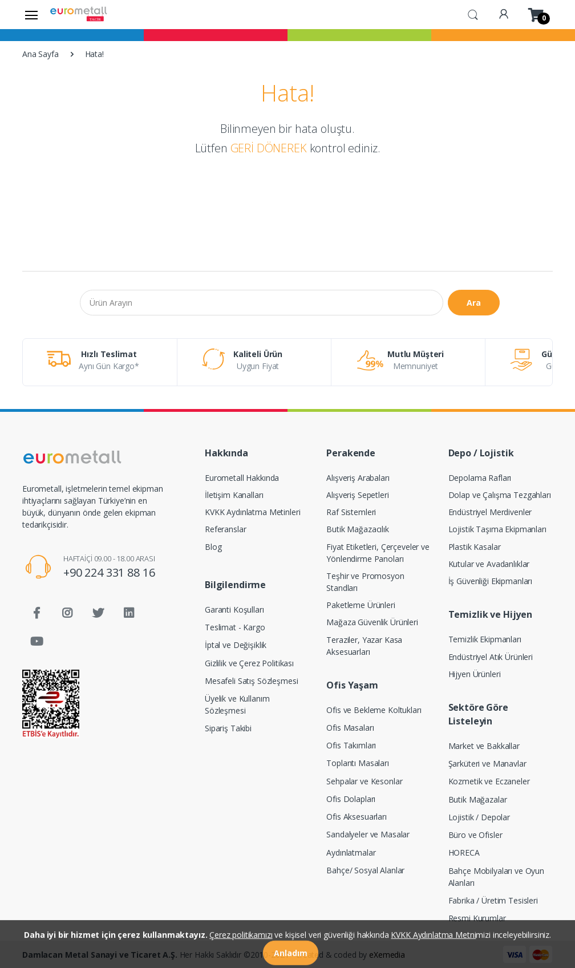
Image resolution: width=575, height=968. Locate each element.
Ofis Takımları (351, 745)
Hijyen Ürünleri (474, 674)
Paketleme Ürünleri (360, 605)
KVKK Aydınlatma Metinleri (252, 512)
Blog (213, 546)
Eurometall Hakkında (242, 477)
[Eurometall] (79, 14)
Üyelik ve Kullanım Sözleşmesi (237, 704)
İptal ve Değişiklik (235, 644)
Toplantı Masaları (357, 763)
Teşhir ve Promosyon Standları (365, 581)
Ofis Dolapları (350, 798)
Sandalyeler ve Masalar (368, 834)
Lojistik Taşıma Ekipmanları (497, 529)
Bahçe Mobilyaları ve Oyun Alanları (496, 876)
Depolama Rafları (480, 477)
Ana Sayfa (40, 53)
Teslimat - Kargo (235, 627)
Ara (474, 302)
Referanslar (225, 529)
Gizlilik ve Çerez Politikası (249, 663)
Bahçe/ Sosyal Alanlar (365, 870)
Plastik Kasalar (474, 546)
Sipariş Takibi (228, 728)
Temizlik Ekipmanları (484, 639)
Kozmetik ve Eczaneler (489, 781)
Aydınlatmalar (350, 852)
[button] (473, 13)
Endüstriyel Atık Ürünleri (490, 656)
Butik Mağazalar (477, 799)
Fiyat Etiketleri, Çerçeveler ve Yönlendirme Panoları (378, 552)
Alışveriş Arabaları (357, 477)
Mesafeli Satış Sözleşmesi (251, 680)
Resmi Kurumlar (477, 918)
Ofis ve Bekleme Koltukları (373, 709)
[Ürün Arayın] (261, 302)
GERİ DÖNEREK (268, 148)
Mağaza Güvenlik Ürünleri (372, 622)
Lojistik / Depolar (479, 817)
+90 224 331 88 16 (109, 572)
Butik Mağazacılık (357, 529)
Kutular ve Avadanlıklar (489, 563)
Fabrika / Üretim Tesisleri (493, 900)
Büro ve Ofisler (475, 834)
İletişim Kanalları (234, 494)
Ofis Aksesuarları (356, 816)
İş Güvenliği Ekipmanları (490, 581)
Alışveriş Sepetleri (357, 494)
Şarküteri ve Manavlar (487, 763)
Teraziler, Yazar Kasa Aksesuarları (364, 645)
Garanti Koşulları (234, 609)
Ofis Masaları (350, 727)
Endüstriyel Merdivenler (490, 512)
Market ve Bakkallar (484, 745)
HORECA (464, 852)
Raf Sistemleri (351, 512)
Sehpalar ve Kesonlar (364, 781)
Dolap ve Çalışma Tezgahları (499, 494)
